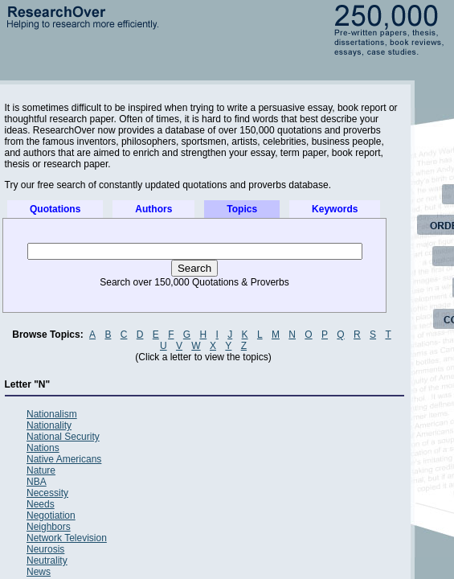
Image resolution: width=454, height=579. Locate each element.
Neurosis (45, 549)
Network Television (67, 538)
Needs (41, 504)
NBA (37, 481)
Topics (242, 209)
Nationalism (52, 414)
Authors (153, 209)
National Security (63, 436)
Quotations (55, 209)
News (39, 571)
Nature (41, 470)
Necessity (47, 493)
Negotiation (51, 515)
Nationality (49, 425)
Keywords (335, 209)
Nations (43, 448)
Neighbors (49, 526)
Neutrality (47, 560)
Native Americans (64, 459)
